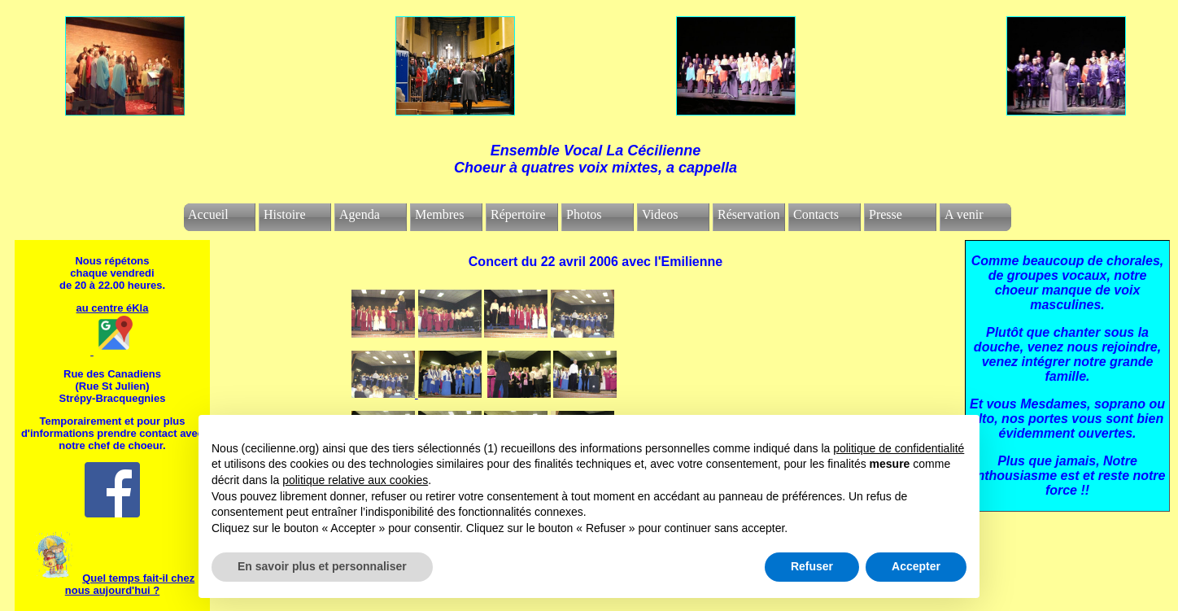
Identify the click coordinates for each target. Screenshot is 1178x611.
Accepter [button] (916, 566)
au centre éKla (112, 308)
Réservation (748, 214)
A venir (964, 214)
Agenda (359, 214)
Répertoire (518, 214)
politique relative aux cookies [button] (355, 480)
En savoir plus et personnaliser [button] (322, 566)
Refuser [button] (812, 566)
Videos (660, 214)
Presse (885, 214)
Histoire (285, 214)
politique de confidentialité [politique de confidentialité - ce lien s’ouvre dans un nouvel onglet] (898, 448)
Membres (439, 214)
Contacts (816, 214)
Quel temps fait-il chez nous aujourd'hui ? (129, 584)
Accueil (208, 214)
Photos (584, 214)
